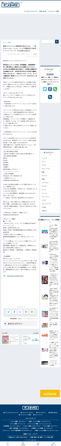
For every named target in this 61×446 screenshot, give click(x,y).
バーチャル (45, 183)
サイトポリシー (42, 412)
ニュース (44, 158)
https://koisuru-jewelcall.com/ (15, 276)
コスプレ (44, 186)
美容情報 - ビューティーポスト (12, 426)
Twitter (45, 91)
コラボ (44, 200)
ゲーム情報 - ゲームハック (18, 423)
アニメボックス (32, 440)
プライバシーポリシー (28, 412)
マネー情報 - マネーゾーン (51, 426)
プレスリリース (32, 318)
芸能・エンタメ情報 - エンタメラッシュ (39, 421)
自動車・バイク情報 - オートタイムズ (42, 428)
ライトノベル (46, 168)
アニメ (44, 161)
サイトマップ (38, 414)
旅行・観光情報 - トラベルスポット (19, 428)
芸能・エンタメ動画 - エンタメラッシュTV (47, 430)
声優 (19, 318)
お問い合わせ (42, 11)
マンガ (44, 165)
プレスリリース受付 (53, 11)
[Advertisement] (30, 26)
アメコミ (44, 175)
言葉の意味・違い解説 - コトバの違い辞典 (42, 437)
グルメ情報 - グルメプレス (19, 421)
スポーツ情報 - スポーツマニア (32, 426)
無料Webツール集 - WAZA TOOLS (18, 437)
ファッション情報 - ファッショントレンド (40, 423)
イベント (24, 318)
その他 (44, 207)
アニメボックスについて (30, 11)
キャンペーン (46, 197)
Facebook (50, 91)
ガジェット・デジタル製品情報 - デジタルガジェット (18, 430)
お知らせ (44, 211)
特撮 (43, 172)
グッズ (44, 189)
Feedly (55, 91)
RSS (50, 99)
